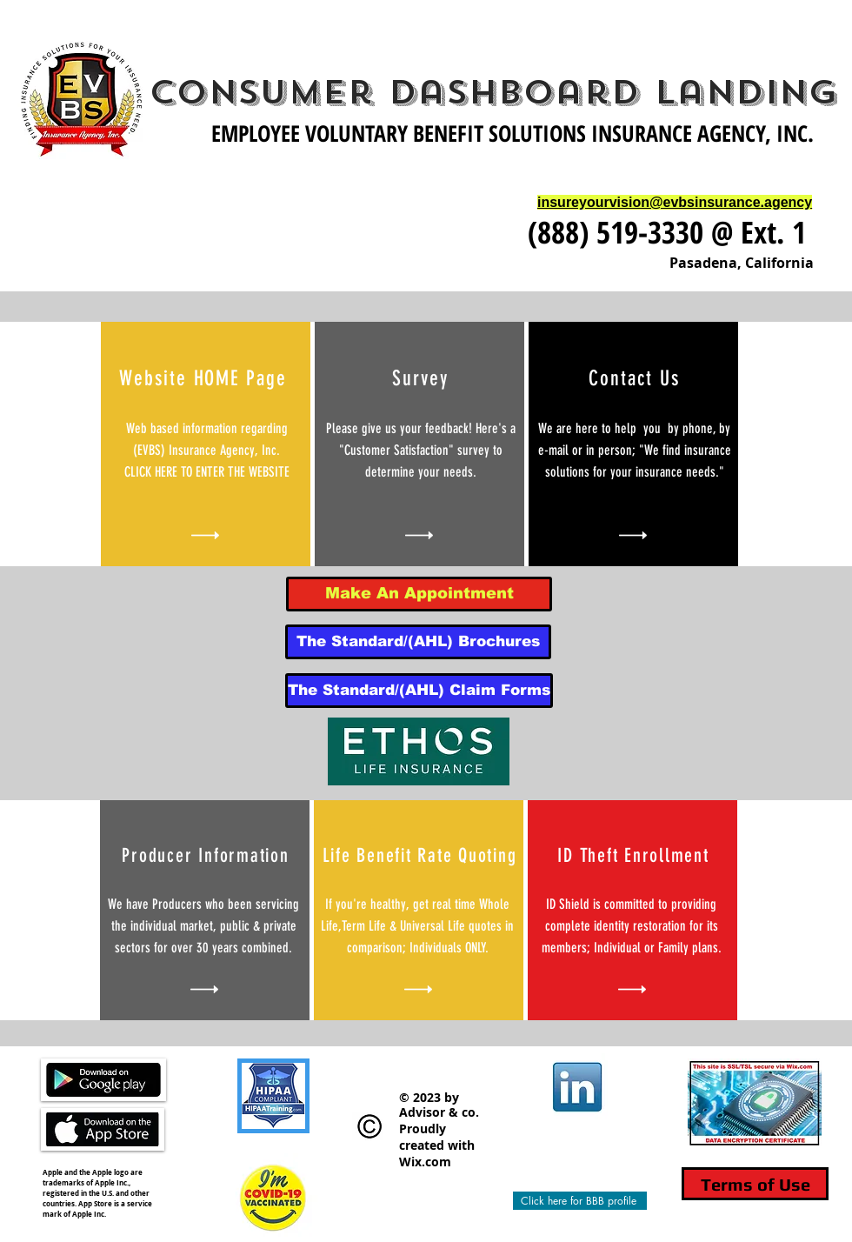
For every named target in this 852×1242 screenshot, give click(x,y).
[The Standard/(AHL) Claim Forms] (419, 690)
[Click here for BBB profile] (580, 1201)
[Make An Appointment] (419, 594)
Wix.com (425, 1161)
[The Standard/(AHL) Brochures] (418, 641)
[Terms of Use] (755, 1183)
